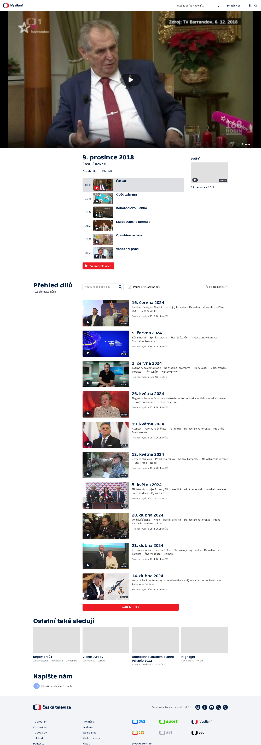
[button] (130, 79)
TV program (40, 721)
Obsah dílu (89, 171)
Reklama (88, 727)
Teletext (38, 738)
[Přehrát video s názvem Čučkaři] (130, 80)
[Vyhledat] (120, 286)
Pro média (89, 721)
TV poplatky (40, 732)
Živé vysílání (40, 727)
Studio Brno (89, 732)
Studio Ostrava (91, 738)
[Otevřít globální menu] (253, 5)
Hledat (216, 6)
